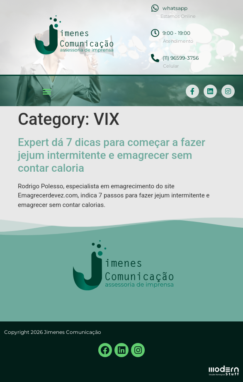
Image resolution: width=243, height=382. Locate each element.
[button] (46, 91)
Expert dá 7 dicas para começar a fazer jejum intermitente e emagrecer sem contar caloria (111, 155)
